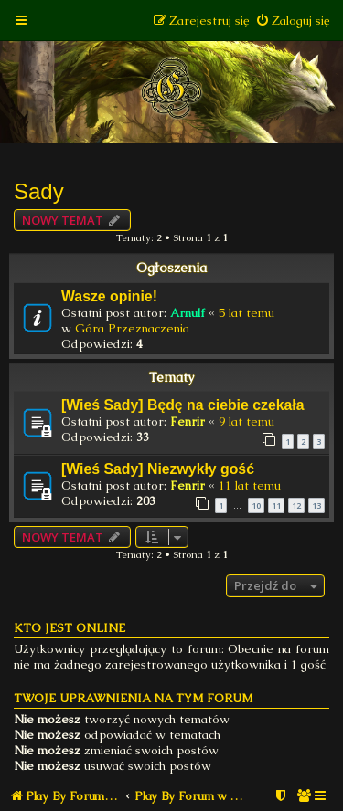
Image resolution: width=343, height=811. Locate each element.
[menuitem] (292, 20)
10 (256, 505)
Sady (39, 191)
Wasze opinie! (109, 296)
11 (276, 505)
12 (296, 505)
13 (316, 505)
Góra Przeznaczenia (132, 328)
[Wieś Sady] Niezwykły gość (157, 469)
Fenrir (187, 421)
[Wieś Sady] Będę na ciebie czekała (183, 405)
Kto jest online (69, 628)
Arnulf (187, 313)
